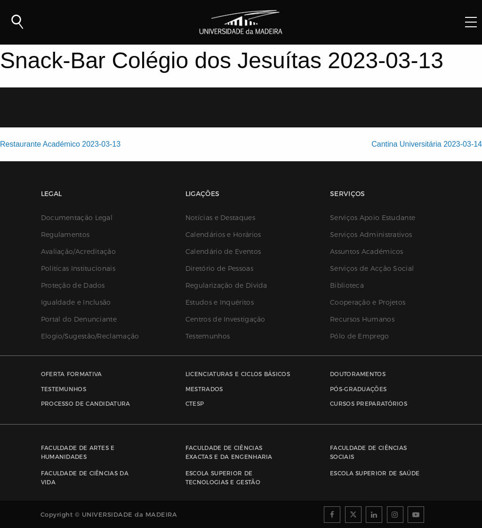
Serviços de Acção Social (372, 268)
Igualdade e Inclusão (76, 302)
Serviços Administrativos (371, 234)
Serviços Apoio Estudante (372, 217)
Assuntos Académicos (366, 251)
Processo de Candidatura (85, 403)
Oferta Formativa (71, 374)
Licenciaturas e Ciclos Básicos (237, 374)
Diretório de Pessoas (219, 268)
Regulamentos (65, 234)
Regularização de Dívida (226, 285)
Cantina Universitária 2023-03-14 (426, 144)
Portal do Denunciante (79, 319)
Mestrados (204, 389)
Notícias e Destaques (220, 217)
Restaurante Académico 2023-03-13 (60, 144)
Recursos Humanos (362, 319)
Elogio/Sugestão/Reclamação (90, 336)
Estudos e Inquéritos (219, 302)
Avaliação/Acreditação (78, 251)
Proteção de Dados (73, 285)
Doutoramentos (358, 374)
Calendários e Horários (223, 234)
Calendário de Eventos (223, 251)
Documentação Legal (76, 217)
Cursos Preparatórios (368, 403)
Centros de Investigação (225, 319)
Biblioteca (347, 285)
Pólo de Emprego (359, 336)
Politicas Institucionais (78, 268)
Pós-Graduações (358, 389)
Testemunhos (207, 336)
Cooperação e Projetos (367, 302)
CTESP (194, 403)
